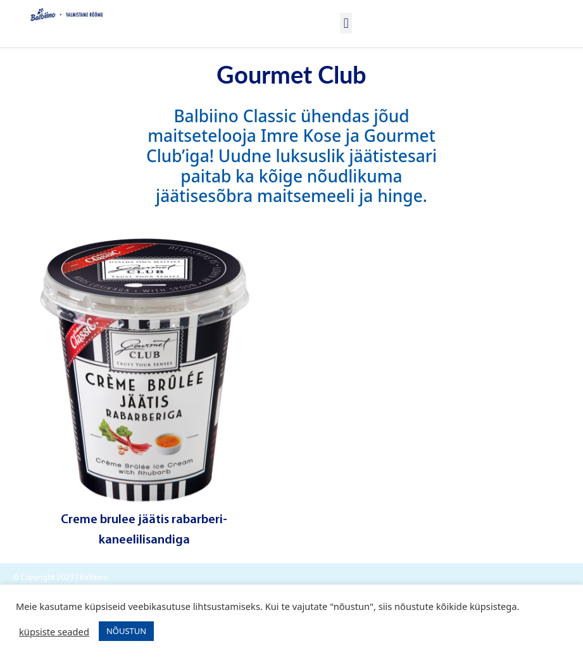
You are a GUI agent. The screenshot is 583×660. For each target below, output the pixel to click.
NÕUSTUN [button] (126, 631)
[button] (346, 23)
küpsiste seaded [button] (54, 631)
